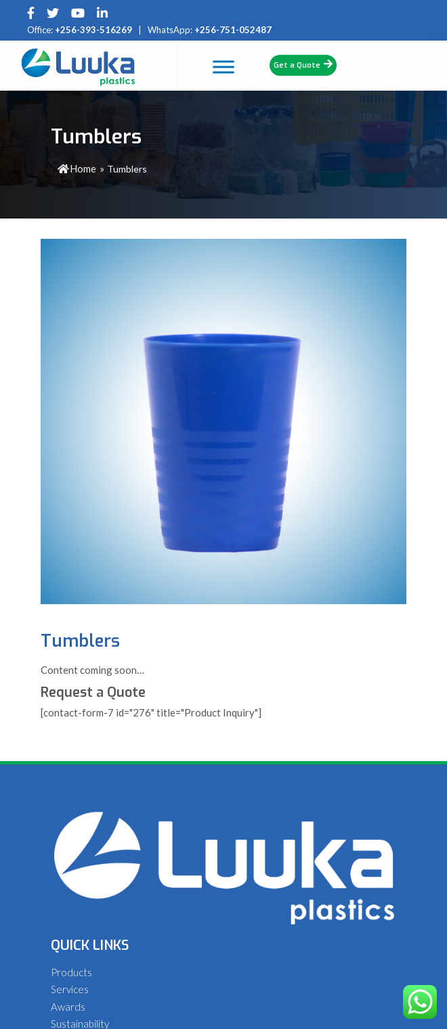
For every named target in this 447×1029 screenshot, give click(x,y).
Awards (68, 1007)
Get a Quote (303, 64)
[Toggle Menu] (253, 66)
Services (70, 989)
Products (71, 972)
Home (77, 168)
